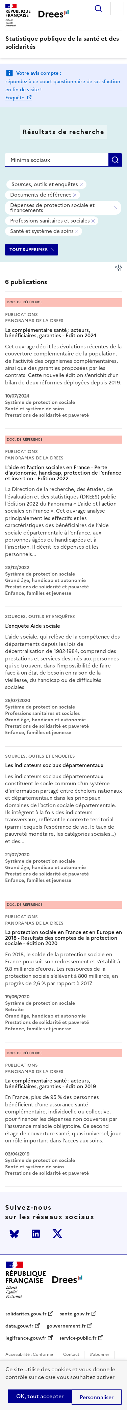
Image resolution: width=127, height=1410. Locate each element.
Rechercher (98, 8)
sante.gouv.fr (75, 1314)
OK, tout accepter (39, 1396)
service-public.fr (78, 1338)
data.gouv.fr (19, 1326)
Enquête (15, 97)
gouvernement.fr (66, 1326)
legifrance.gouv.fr (25, 1338)
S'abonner (99, 1354)
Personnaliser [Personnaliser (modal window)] (96, 1397)
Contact (71, 1354)
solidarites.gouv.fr (26, 1314)
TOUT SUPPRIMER (28, 249)
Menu (117, 8)
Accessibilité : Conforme (29, 1354)
